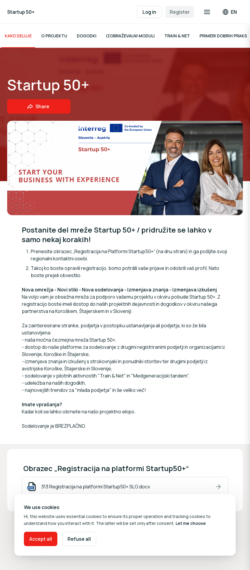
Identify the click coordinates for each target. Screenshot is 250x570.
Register (180, 12)
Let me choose (191, 523)
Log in (149, 12)
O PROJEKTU (54, 36)
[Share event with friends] (38, 106)
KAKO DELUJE (18, 36)
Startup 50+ (20, 12)
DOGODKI (86, 36)
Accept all (40, 539)
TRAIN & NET (177, 36)
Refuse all (79, 539)
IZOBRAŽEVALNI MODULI (130, 36)
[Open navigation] (207, 12)
